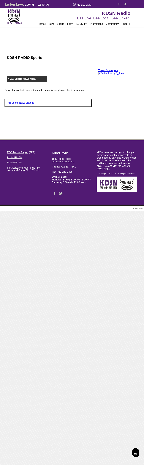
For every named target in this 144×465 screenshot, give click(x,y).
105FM (29, 4)
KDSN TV (82, 23)
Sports (61, 23)
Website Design (127, 208)
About (126, 23)
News (51, 23)
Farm (70, 23)
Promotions (97, 23)
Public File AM (14, 157)
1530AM (43, 4)
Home (42, 23)
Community (113, 23)
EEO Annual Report (17, 152)
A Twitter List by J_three (111, 73)
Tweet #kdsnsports (108, 70)
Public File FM (14, 162)
